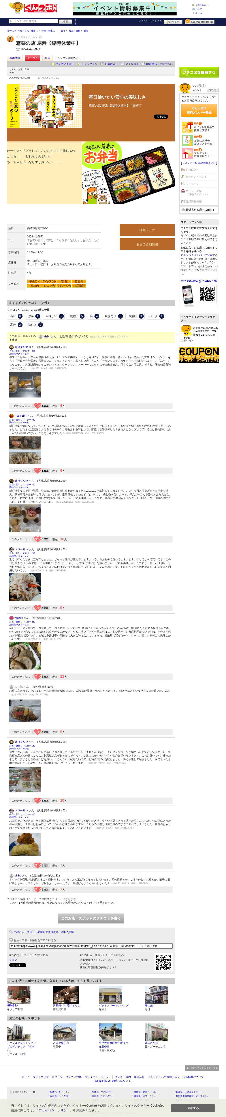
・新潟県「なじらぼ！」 (102, 1096)
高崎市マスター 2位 (19, 354)
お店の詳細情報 (147, 244)
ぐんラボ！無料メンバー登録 (199, 110)
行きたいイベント (196, 176)
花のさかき (151, 1042)
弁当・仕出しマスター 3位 (22, 419)
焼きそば (114, 316)
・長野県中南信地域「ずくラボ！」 (191, 1096)
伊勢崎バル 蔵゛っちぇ (66, 1005)
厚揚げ (136, 316)
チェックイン (90, 64)
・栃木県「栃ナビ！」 (59, 1092)
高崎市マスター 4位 (19, 556)
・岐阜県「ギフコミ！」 (144, 1096)
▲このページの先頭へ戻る (202, 1067)
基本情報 (14, 58)
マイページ (192, 183)
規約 (128, 1077)
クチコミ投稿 (74, 1077)
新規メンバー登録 (200, 21)
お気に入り (111, 64)
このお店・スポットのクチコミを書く (91, 918)
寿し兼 (149, 1005)
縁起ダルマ (21, 347)
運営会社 (139, 1077)
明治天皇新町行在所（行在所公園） (113, 1044)
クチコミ (32, 58)
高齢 (16, 324)
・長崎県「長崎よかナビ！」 (188, 1092)
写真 (47, 58)
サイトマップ (41, 1077)
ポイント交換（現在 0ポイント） (197, 192)
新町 (16, 316)
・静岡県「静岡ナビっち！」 (146, 1092)
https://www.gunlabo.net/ (199, 281)
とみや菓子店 (61, 1042)
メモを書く (132, 64)
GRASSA (12, 1005)
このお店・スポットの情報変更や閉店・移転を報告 (44, 932)
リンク (118, 1077)
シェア (13, 959)
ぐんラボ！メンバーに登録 (196, 255)
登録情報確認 (194, 201)
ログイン (173, 21)
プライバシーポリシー (98, 1077)
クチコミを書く (65, 64)
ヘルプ (198, 9)
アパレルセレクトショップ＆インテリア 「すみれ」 (21, 1046)
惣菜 (34, 316)
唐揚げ (77, 316)
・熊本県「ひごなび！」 (102, 1092)
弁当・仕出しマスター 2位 (22, 351)
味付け (35, 324)
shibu (47, 336)
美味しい (55, 316)
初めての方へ (202, 5)
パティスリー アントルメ (114, 1005)
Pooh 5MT (21, 415)
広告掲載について (193, 1077)
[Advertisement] (199, 44)
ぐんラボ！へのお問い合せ (164, 1077)
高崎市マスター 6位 (19, 422)
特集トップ (147, 230)
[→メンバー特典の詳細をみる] (199, 163)
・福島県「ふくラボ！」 (60, 1096)
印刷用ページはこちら (159, 64)
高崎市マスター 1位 (19, 625)
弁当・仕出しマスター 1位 (22, 622)
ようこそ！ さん (150, 21)
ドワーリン (21, 549)
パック (156, 316)
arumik (19, 618)
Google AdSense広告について (113, 1080)
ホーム (198, 13)
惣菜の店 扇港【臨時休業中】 (109, 105)
